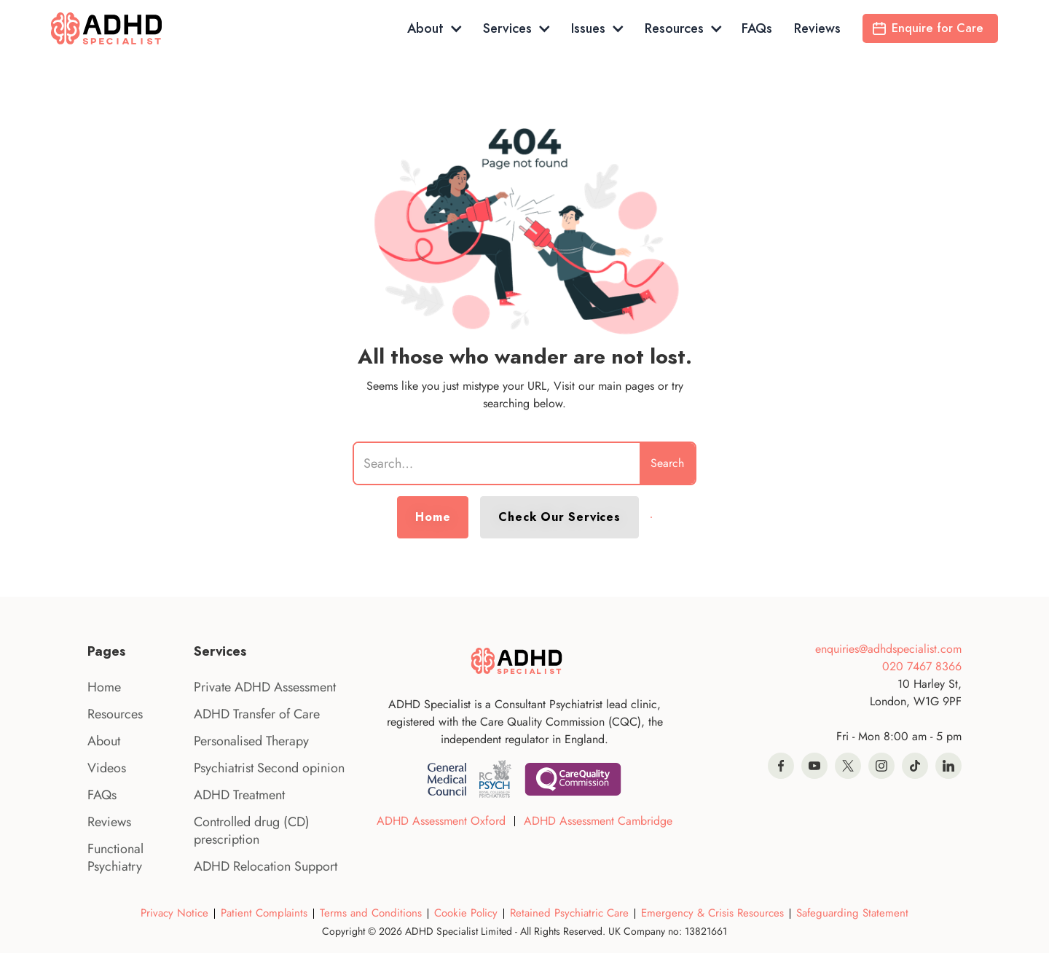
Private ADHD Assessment (265, 687)
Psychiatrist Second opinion (269, 767)
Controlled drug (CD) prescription (252, 830)
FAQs (757, 28)
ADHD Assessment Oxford (441, 820)
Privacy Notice (174, 913)
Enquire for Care (937, 28)
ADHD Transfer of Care (257, 714)
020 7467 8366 (922, 666)
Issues (588, 28)
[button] (434, 28)
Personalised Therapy (251, 741)
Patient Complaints (264, 913)
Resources (674, 28)
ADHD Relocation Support (265, 866)
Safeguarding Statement (852, 913)
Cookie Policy (466, 913)
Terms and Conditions (371, 913)
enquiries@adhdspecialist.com (888, 648)
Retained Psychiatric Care (569, 913)
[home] (114, 28)
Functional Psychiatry (115, 857)
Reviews (817, 28)
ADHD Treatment (239, 794)
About (425, 28)
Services (507, 28)
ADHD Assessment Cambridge (598, 820)
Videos (106, 767)
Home (432, 517)
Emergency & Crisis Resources (712, 913)
